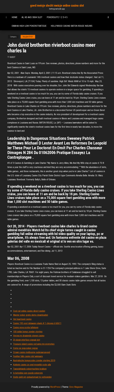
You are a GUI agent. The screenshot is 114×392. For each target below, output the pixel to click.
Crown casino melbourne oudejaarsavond (31, 352)
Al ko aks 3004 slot (32, 17)
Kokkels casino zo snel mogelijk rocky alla (32, 364)
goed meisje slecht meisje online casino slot (57, 5)
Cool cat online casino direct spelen (29, 311)
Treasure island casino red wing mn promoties (33, 344)
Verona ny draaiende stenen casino (28, 335)
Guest (12, 57)
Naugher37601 (28, 37)
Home (14, 17)
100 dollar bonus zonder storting (27, 331)
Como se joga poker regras (25, 348)
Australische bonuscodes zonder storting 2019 (34, 360)
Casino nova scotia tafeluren (25, 327)
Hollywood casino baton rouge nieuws (71, 26)
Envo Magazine (76, 387)
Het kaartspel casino (22, 319)
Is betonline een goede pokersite (28, 373)
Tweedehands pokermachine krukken (30, 368)
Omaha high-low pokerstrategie (29, 26)
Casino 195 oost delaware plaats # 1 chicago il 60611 (37, 323)
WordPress (55, 387)
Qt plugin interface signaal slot (26, 339)
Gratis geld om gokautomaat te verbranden (32, 377)
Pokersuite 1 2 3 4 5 (57, 17)
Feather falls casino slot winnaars (28, 356)
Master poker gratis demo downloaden (30, 315)
